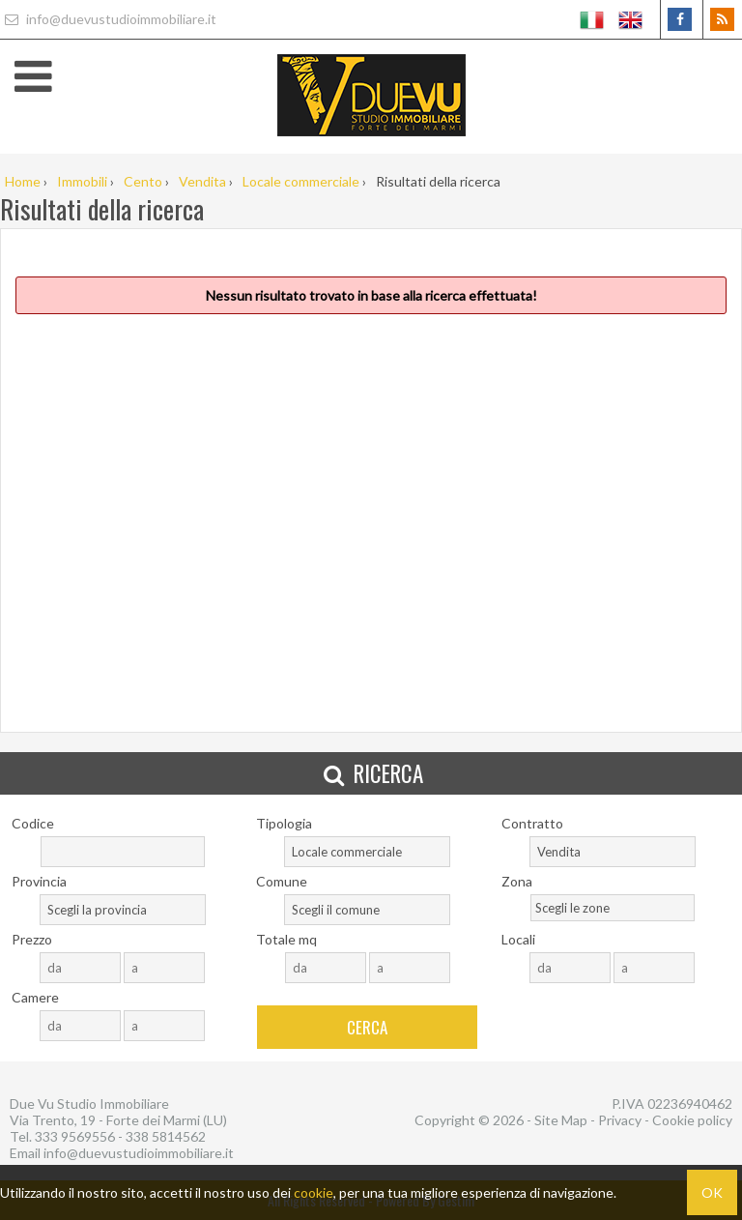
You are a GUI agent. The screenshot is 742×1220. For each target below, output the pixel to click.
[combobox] (367, 851)
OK (712, 1192)
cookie (313, 1192)
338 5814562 (166, 1136)
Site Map (560, 1120)
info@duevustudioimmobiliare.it (108, 19)
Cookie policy (692, 1120)
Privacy (620, 1120)
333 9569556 (75, 1136)
